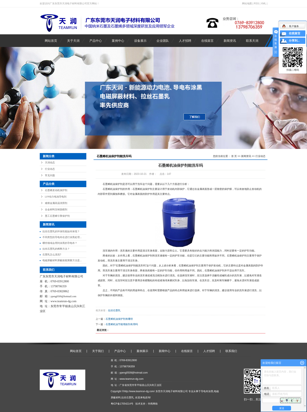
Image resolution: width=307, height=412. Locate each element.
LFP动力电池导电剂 (56, 196)
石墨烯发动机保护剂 (56, 190)
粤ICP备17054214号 (122, 403)
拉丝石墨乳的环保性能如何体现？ (61, 231)
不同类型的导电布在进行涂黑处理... (62, 237)
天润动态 (50, 162)
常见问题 (50, 175)
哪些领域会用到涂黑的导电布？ (59, 243)
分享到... (294, 40)
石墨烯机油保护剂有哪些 (119, 318)
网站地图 (247, 3)
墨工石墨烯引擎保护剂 (57, 215)
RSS (256, 3)
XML (263, 3)
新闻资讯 (230, 40)
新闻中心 (164, 351)
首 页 (234, 156)
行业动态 (50, 169)
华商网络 (153, 403)
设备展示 (140, 40)
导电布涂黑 (207, 391)
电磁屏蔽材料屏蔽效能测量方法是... (62, 260)
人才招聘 (185, 40)
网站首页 (51, 40)
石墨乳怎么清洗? (51, 254)
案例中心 (118, 40)
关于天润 (73, 40)
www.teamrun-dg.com (63, 301)
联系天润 (252, 40)
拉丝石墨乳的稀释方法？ (56, 248)
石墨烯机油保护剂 (113, 184)
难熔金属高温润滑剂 (56, 203)
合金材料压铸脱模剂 (56, 209)
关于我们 (98, 351)
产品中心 (95, 40)
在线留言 (207, 40)
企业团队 (163, 40)
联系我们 (231, 351)
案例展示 (142, 351)
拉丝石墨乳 (114, 310)
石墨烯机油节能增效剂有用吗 (122, 324)
